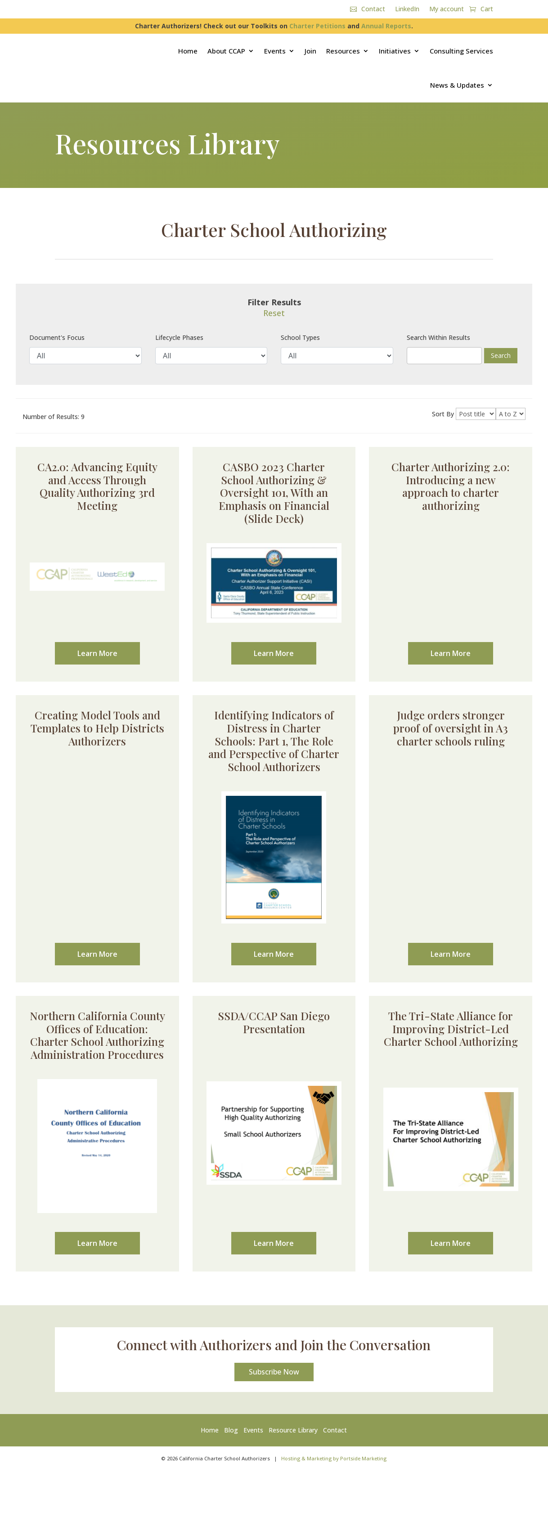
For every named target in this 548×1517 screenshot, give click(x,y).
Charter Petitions (317, 26)
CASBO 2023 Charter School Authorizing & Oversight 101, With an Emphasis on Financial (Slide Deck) (274, 493)
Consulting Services (461, 50)
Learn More (97, 653)
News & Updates (457, 84)
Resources (343, 50)
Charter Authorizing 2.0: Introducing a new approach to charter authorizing (450, 486)
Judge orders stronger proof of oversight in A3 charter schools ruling (450, 728)
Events (275, 50)
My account (446, 9)
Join (310, 50)
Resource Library (293, 1433)
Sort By (443, 414)
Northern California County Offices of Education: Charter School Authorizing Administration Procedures (97, 1035)
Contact (373, 9)
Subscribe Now (274, 1375)
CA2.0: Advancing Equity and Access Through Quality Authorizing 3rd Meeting (97, 486)
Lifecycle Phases (179, 337)
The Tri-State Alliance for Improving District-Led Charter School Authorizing (451, 1028)
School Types (300, 337)
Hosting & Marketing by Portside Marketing (333, 1462)
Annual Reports (386, 26)
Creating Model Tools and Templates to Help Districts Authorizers (97, 728)
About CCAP (226, 50)
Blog (231, 1433)
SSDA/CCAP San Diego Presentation (274, 1022)
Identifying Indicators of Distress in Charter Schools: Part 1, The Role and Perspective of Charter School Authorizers (273, 741)
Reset (274, 313)
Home (188, 50)
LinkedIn (407, 9)
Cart (487, 9)
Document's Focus (57, 337)
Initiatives (395, 50)
